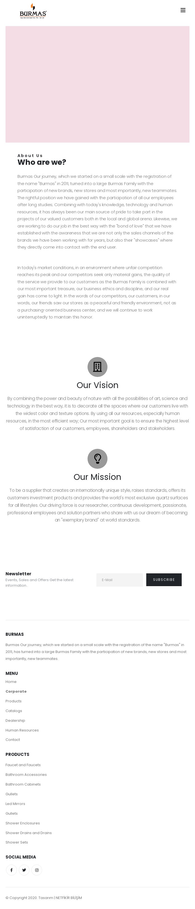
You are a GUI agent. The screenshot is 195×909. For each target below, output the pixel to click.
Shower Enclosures (23, 823)
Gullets (12, 794)
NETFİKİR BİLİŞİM (69, 898)
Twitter (24, 870)
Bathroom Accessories (26, 775)
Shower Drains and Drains (29, 833)
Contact (13, 740)
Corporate (16, 691)
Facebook (11, 870)
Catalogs (14, 710)
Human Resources (22, 730)
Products (14, 701)
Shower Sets (17, 842)
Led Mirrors (15, 804)
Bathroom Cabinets (23, 784)
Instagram (37, 870)
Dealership (15, 720)
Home (11, 681)
